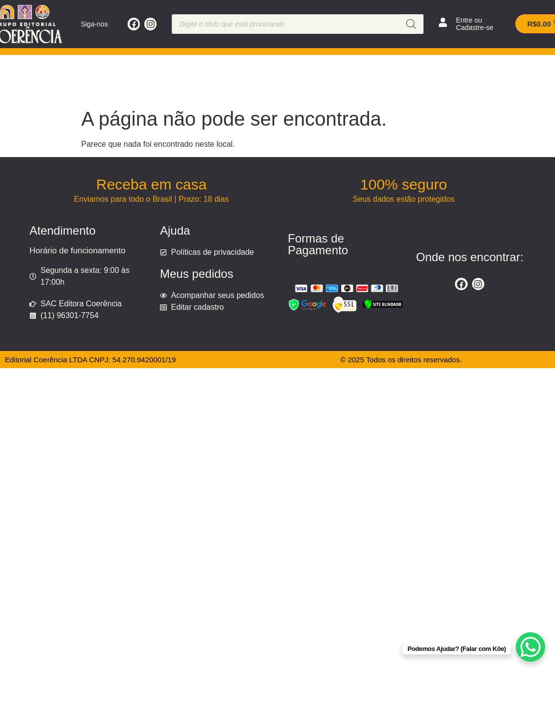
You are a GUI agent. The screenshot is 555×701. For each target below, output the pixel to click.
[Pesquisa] (411, 24)
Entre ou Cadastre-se (474, 23)
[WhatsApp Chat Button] (530, 647)
